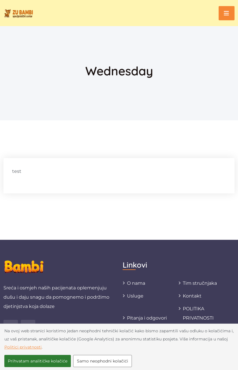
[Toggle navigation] (227, 13)
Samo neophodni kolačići (102, 361)
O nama (136, 283)
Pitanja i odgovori (147, 318)
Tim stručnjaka (200, 283)
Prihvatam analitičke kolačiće (37, 361)
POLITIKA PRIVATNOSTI (198, 313)
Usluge (135, 296)
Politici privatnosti (23, 347)
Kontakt (192, 296)
